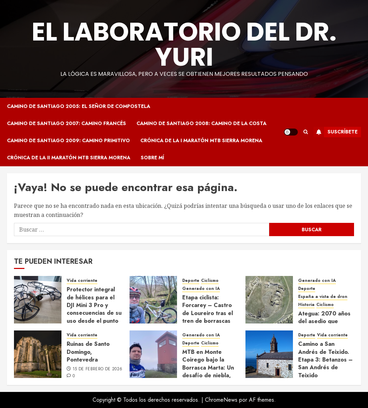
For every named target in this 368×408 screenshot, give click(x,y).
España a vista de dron (322, 297)
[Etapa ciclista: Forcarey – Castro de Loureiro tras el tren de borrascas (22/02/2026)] (153, 299)
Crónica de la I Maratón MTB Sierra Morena (201, 140)
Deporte (190, 281)
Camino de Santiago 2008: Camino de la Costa (201, 123)
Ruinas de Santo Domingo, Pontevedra (88, 352)
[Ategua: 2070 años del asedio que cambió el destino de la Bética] (269, 299)
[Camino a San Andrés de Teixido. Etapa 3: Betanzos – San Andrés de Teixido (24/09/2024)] (269, 354)
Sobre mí (152, 157)
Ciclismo (210, 281)
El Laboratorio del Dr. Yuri (184, 44)
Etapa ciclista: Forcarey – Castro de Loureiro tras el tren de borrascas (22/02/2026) (207, 313)
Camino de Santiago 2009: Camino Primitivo (68, 140)
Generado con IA (201, 289)
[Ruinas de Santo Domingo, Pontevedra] (37, 354)
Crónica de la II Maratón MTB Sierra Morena (68, 157)
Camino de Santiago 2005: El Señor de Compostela (78, 106)
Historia (306, 305)
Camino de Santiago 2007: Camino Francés (66, 123)
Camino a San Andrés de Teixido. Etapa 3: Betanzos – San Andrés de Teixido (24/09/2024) (325, 363)
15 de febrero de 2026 (98, 369)
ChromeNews (221, 400)
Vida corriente (82, 281)
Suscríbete (336, 132)
